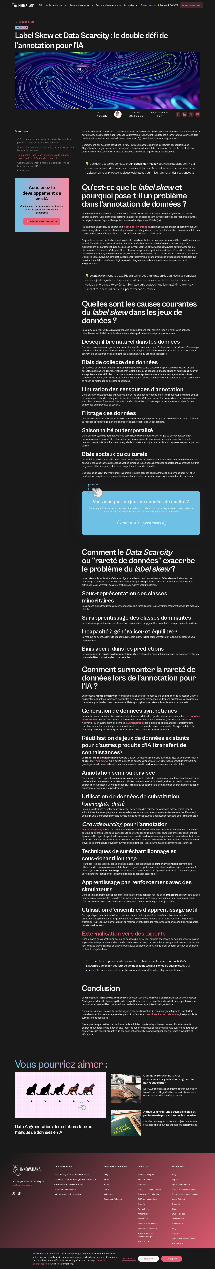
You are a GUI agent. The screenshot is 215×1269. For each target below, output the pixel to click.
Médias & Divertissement (149, 1189)
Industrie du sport (146, 1174)
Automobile (143, 1214)
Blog (174, 1174)
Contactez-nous (128, 523)
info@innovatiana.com (22, 1185)
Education (142, 1184)
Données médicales (113, 1199)
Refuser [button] (148, 1258)
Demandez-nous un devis (183, 1238)
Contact (176, 1233)
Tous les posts (26, 22)
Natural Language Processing (67, 1194)
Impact (175, 1179)
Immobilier (143, 1219)
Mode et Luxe (144, 1241)
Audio (106, 1184)
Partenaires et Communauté (185, 1194)
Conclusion (23, 170)
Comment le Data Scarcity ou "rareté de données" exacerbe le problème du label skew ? (44, 157)
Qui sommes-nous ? (181, 1184)
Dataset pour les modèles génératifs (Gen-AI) (75, 1179)
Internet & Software (147, 1224)
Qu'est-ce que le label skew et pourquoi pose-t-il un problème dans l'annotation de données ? (44, 141)
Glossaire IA (177, 1224)
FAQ (174, 1228)
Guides (175, 1209)
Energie (141, 1204)
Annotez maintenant (153, 523)
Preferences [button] (129, 1258)
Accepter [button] (172, 1258)
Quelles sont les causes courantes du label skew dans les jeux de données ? (45, 149)
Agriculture (143, 1209)
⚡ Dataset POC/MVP (167, 5)
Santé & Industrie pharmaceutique (146, 1235)
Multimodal (108, 1194)
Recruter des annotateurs (108, 5)
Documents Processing (65, 1189)
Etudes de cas (178, 1214)
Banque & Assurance (147, 1228)
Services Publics (146, 1179)
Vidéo (106, 1179)
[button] (36, 5)
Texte (106, 1189)
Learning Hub (178, 1219)
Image (106, 1174)
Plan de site (177, 1243)
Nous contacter (191, 5)
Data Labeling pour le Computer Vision (71, 1174)
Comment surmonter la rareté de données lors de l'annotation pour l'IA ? (43, 164)
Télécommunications (147, 1199)
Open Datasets (179, 1199)
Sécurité (176, 1204)
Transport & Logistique (148, 1194)
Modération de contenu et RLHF (68, 1184)
